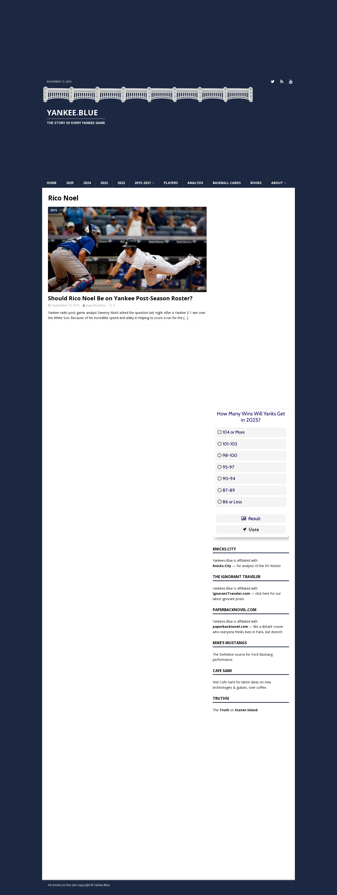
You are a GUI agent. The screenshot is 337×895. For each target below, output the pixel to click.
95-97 (228, 466)
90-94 (229, 478)
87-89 (229, 490)
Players (171, 182)
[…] (185, 317)
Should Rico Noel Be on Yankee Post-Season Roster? (120, 298)
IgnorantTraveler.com (231, 593)
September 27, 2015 (66, 305)
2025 (70, 182)
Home (52, 182)
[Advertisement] (168, 38)
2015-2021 (143, 182)
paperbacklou (96, 305)
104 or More (234, 432)
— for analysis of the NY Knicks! (247, 565)
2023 (104, 182)
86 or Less (232, 501)
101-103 (230, 443)
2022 (121, 182)
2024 (87, 182)
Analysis (195, 182)
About (277, 182)
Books (256, 182)
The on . (235, 709)
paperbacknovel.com (230, 626)
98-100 (230, 455)
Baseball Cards (227, 182)
